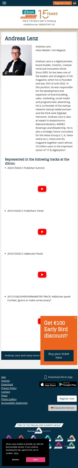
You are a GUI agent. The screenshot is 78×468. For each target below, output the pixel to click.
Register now (67, 398)
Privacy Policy (9, 388)
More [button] (16, 453)
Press (4, 395)
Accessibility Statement (14, 403)
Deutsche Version (62, 407)
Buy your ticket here (59, 355)
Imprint (5, 380)
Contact (5, 391)
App (3, 377)
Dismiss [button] (15, 460)
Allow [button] (35, 460)
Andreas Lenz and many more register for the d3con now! (37, 355)
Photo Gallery (9, 399)
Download (7, 384)
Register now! (62, 3)
